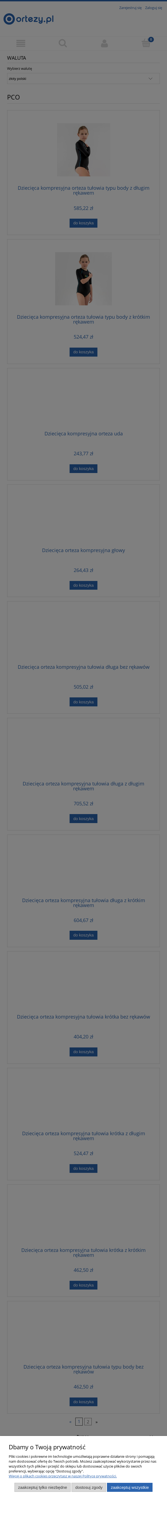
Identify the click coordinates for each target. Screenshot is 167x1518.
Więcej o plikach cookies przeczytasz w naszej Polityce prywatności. (63, 1476)
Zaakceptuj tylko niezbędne (42, 1487)
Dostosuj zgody (89, 1487)
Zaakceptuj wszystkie (130, 1487)
